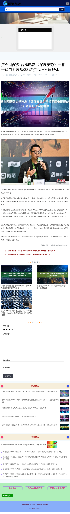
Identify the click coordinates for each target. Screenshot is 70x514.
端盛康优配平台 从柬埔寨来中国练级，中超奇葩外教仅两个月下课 (29, 255)
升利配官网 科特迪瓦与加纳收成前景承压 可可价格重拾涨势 (24, 408)
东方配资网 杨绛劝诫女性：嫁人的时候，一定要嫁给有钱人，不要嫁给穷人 (29, 391)
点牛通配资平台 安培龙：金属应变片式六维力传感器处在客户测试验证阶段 (29, 425)
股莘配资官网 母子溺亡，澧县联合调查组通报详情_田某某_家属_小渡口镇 (30, 464)
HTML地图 (44, 504)
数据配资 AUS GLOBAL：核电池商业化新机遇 (19, 416)
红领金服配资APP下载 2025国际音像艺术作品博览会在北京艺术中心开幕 (31, 251)
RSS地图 (38, 504)
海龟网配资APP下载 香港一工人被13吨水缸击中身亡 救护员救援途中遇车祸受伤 (32, 452)
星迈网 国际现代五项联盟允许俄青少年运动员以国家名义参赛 (23, 445)
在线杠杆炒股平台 (35, 488)
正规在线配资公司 (57, 488)
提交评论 (8, 376)
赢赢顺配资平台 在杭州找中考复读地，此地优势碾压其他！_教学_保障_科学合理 (32, 469)
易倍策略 (12, 488)
